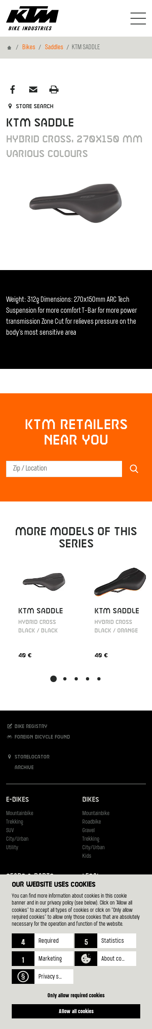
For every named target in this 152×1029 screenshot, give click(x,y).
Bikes (28, 47)
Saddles (54, 47)
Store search (30, 106)
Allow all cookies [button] (76, 1011)
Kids (86, 856)
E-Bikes (17, 799)
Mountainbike (19, 814)
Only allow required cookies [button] (76, 995)
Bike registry (26, 726)
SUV (10, 831)
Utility (12, 848)
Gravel (88, 831)
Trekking (14, 822)
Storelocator (27, 756)
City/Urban (17, 839)
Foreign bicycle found (38, 736)
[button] (42, 940)
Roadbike (91, 822)
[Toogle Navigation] (138, 18)
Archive (20, 767)
